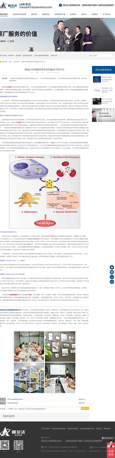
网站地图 (107, 428)
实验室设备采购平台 (95, 451)
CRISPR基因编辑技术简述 (15, 399)
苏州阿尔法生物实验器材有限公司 (36, 409)
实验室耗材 (46, 14)
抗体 (15, 409)
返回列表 (85, 408)
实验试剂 (34, 14)
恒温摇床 (18, 55)
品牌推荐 (73, 14)
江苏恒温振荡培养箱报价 (41, 55)
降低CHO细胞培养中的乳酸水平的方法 (33, 61)
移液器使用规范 (27, 55)
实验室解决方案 (59, 14)
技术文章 (17, 61)
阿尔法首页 (4, 14)
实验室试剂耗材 (72, 428)
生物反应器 (54, 55)
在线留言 (99, 428)
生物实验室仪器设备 (19, 14)
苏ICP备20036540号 (80, 451)
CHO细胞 (10, 409)
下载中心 (84, 14)
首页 (10, 61)
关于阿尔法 (106, 14)
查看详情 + (82, 399)
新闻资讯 (95, 14)
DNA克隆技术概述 (12, 403)
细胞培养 (11, 55)
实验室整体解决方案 (87, 428)
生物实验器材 (13, 294)
